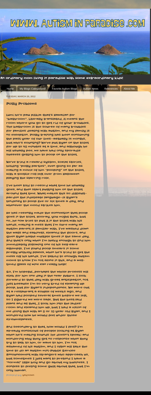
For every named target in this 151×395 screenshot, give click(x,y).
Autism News (90, 88)
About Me (129, 88)
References (111, 88)
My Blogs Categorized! (33, 88)
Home (10, 88)
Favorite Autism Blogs (64, 88)
